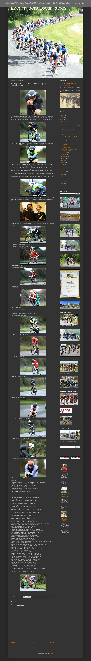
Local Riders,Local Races (38, 8)
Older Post (52, 642)
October (64, 154)
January (64, 171)
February (64, 169)
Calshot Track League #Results (69, 134)
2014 (62, 180)
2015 (62, 178)
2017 (62, 174)
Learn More (78, 3)
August (64, 158)
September (65, 156)
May (63, 164)
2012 (62, 183)
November (64, 152)
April (63, 166)
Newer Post (13, 642)
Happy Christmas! (66, 128)
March (63, 168)
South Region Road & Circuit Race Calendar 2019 (69, 140)
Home (33, 642)
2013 (62, 181)
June (63, 162)
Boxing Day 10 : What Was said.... (69, 123)
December (64, 121)
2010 (62, 187)
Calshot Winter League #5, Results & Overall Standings (70, 150)
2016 (62, 176)
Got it (83, 3)
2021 (62, 114)
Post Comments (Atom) (22, 645)
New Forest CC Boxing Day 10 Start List (71, 133)
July (63, 160)
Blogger (51, 653)
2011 (62, 185)
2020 (62, 115)
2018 (62, 119)
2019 (62, 117)
